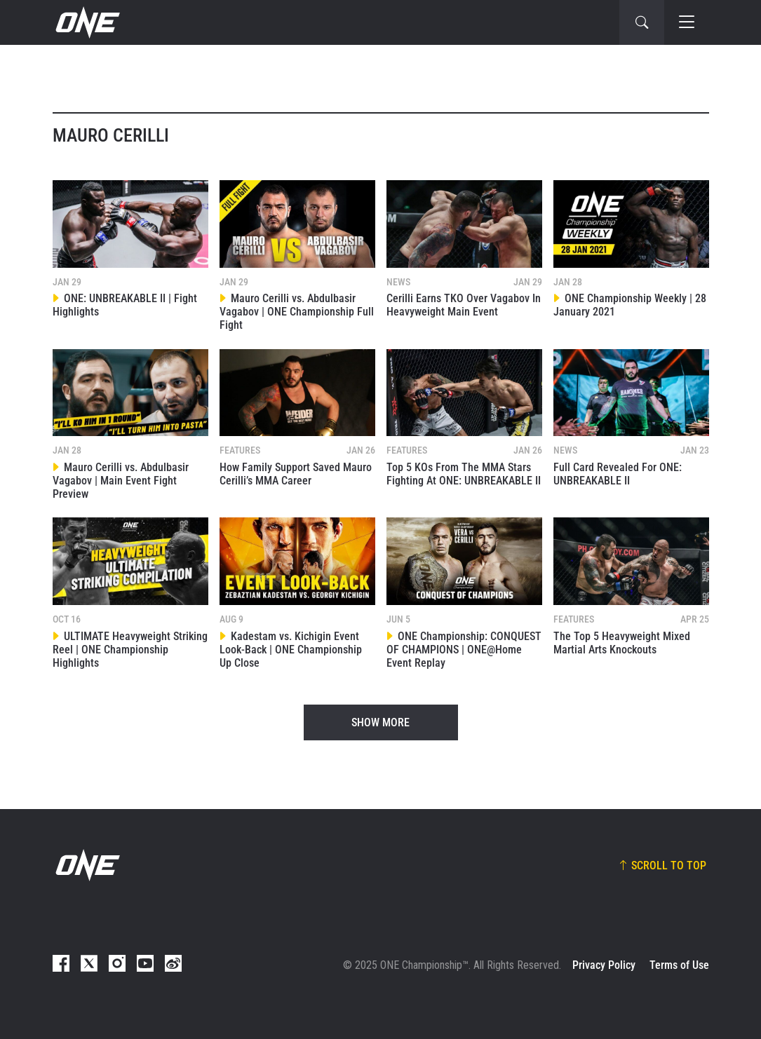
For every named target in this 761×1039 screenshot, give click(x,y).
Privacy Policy (603, 965)
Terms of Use (679, 965)
